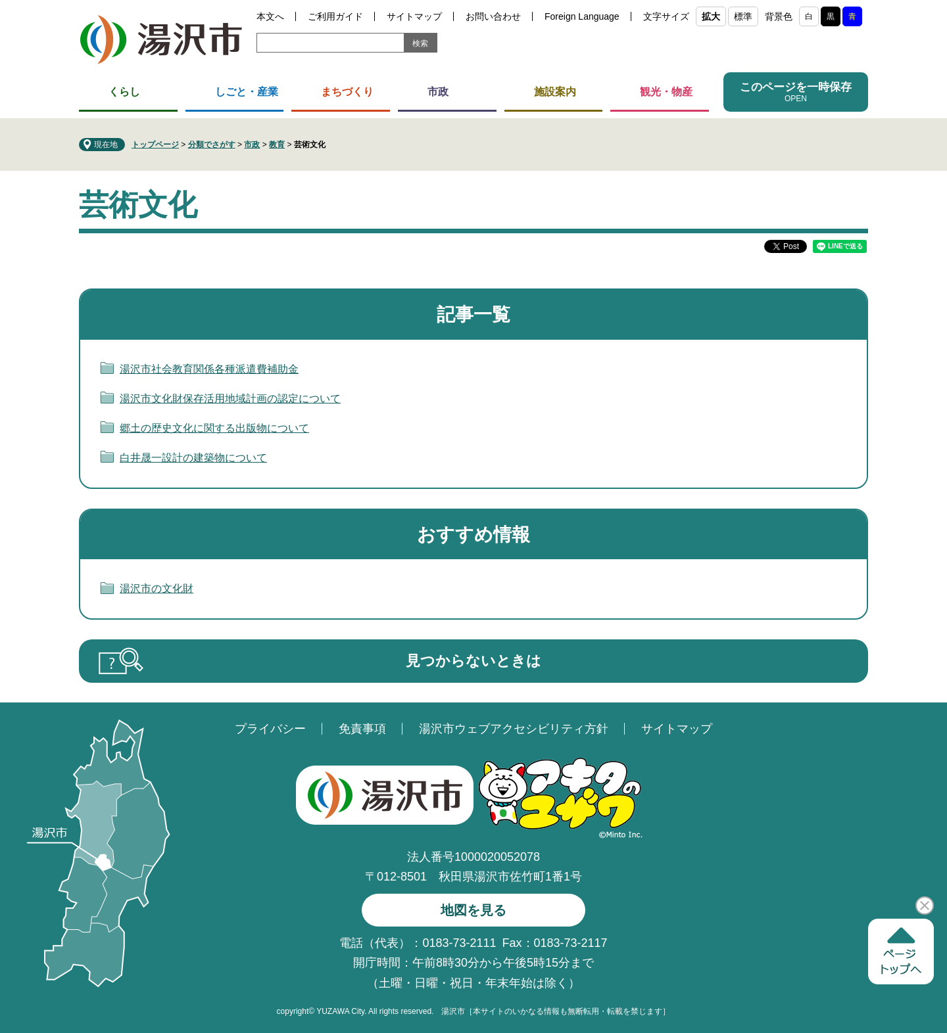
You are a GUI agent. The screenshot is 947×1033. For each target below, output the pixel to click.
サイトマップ (414, 16)
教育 (277, 144)
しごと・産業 (246, 91)
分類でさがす (211, 144)
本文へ (270, 16)
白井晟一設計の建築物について (193, 457)
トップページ (155, 144)
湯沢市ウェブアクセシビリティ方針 (513, 728)
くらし (124, 91)
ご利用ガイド (335, 16)
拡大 (711, 16)
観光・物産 (666, 91)
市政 (438, 91)
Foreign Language (582, 16)
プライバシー (270, 728)
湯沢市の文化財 (156, 588)
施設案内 (555, 91)
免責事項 (362, 728)
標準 (743, 16)
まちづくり (347, 91)
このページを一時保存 (796, 87)
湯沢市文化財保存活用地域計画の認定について (230, 398)
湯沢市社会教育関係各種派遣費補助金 (209, 369)
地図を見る (473, 910)
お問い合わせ (493, 16)
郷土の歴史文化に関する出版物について (214, 428)
